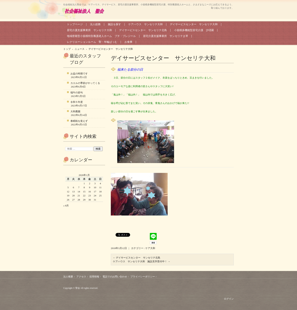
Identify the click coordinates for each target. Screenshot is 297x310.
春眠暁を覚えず (79, 120)
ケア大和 (150, 248)
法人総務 (95, 24)
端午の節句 (76, 92)
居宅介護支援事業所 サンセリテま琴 (165, 36)
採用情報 (94, 276)
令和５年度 (76, 102)
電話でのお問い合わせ (114, 276)
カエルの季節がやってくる (85, 83)
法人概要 (68, 276)
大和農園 (75, 111)
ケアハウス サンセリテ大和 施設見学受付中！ (141, 261)
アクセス (81, 276)
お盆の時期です (79, 73)
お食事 (128, 42)
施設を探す (114, 24)
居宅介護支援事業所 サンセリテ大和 (89, 30)
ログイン (229, 298)
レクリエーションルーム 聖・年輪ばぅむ (92, 42)
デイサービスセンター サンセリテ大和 (194, 24)
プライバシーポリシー (142, 276)
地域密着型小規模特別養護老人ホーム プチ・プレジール (101, 36)
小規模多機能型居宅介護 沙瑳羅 (194, 30)
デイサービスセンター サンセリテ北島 (143, 30)
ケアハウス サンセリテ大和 (145, 24)
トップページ (75, 24)
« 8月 (66, 205)
